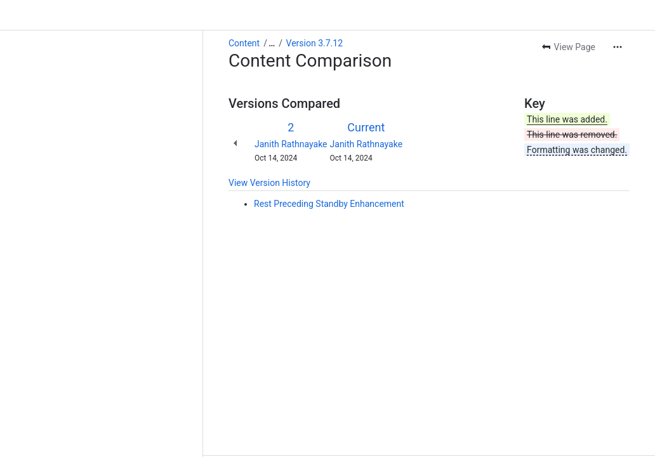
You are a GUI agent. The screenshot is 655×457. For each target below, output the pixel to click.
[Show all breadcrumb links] (68, 12)
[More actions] (617, 16)
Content (40, 13)
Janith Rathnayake (87, 114)
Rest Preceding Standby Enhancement (126, 173)
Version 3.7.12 (111, 13)
